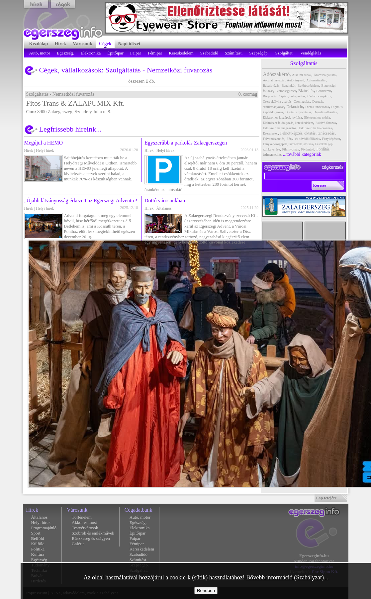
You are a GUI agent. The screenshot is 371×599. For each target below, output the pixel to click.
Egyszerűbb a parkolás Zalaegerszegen (185, 143)
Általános (164, 208)
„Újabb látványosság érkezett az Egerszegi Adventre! (81, 200)
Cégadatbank (138, 510)
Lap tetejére (326, 498)
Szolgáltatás (122, 70)
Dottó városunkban (164, 200)
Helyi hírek (45, 150)
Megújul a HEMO (43, 143)
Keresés (319, 185)
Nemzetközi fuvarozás (179, 70)
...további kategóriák (302, 154)
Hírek (28, 150)
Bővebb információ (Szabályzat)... (287, 577)
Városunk (77, 510)
